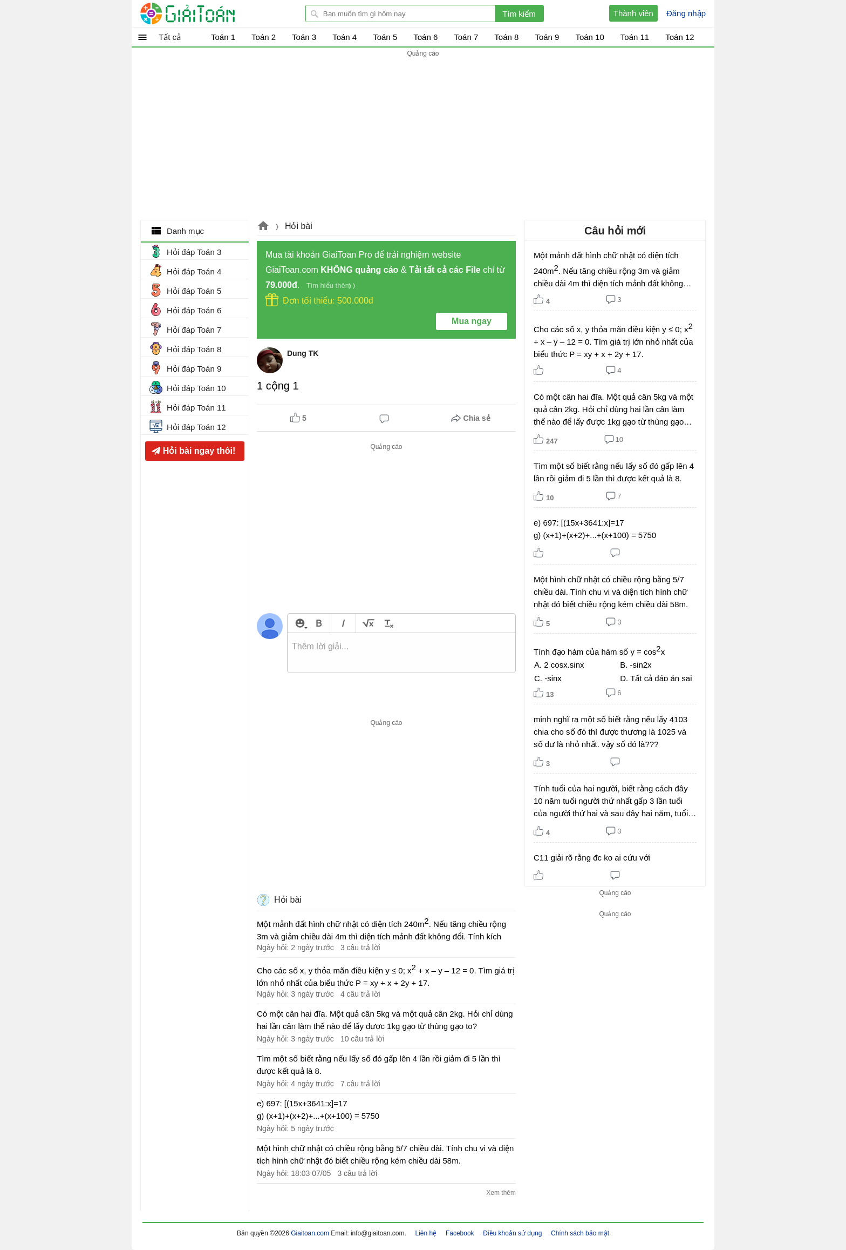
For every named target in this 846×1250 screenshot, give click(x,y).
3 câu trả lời (360, 947)
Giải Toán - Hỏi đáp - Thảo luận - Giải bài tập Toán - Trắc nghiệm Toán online (207, 13)
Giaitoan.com (263, 226)
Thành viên (633, 13)
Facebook (460, 1233)
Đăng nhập (686, 13)
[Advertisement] (423, 135)
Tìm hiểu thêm (328, 285)
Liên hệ (426, 1233)
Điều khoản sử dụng (512, 1233)
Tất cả (170, 37)
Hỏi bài (298, 226)
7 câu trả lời (360, 1083)
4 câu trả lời (360, 994)
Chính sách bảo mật (580, 1233)
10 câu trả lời (362, 1038)
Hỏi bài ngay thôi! (199, 450)
